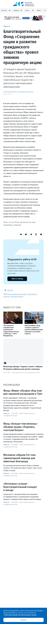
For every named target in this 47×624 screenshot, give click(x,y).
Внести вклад (17, 279)
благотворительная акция (16, 294)
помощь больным (16, 296)
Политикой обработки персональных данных (20, 615)
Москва (10, 290)
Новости (6, 26)
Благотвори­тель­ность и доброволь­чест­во (18, 92)
